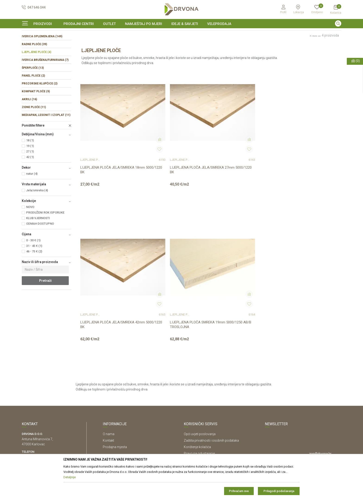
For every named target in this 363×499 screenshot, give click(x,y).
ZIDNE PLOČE (34, 135)
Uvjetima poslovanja (316, 404)
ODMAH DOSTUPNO (40, 252)
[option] (181, 33)
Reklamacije (192, 391)
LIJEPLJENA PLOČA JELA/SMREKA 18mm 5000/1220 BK (107, 174)
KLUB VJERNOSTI (38, 246)
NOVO (30, 235)
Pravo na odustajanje (199, 385)
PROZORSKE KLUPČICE (39, 111)
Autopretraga (227, 52)
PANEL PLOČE (33, 103)
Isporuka (190, 398)
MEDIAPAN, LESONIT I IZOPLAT (46, 143)
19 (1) (30, 174)
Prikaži (294, 52)
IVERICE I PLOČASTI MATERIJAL (59, 42)
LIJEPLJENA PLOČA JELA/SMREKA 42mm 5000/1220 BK (239, 174)
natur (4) (32, 202)
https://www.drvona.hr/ (39, 426)
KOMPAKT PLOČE (36, 119)
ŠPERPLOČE (33, 96)
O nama (108, 365)
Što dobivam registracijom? (204, 423)
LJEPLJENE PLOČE (36, 80)
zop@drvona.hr (320, 385)
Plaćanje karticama (198, 410)
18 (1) (30, 168)
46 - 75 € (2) (34, 279)
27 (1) (30, 179)
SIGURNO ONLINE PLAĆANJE (181, 33)
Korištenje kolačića (197, 378)
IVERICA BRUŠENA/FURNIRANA (45, 88)
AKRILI (29, 127)
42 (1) (30, 185)
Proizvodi (28, 42)
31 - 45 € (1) (34, 274)
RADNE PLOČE (34, 72)
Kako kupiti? (192, 417)
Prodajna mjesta (115, 378)
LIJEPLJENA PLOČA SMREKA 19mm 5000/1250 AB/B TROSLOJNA (305, 174)
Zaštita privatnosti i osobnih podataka (211, 372)
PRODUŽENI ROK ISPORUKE (45, 240)
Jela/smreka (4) (37, 218)
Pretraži (45, 309)
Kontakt (108, 372)
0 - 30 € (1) (33, 268)
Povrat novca (193, 404)
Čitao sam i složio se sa (300, 406)
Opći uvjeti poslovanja (200, 365)
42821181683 (32, 401)
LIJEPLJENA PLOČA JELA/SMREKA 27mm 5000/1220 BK (173, 174)
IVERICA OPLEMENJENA (42, 64)
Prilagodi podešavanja (278, 491)
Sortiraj (248, 52)
